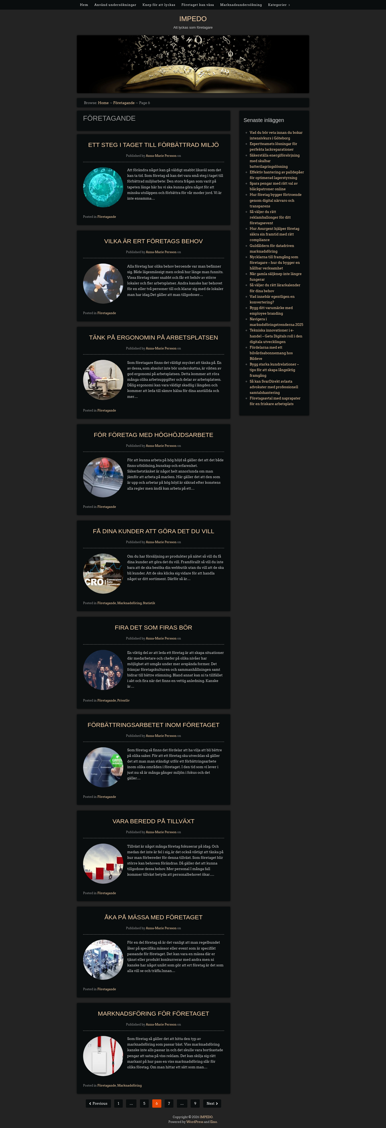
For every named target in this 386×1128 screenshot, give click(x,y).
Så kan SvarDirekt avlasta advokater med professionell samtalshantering (274, 387)
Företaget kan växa (197, 5)
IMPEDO (193, 19)
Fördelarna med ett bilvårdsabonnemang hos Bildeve (271, 353)
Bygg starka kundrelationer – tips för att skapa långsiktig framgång (274, 370)
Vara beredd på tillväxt (154, 821)
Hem (84, 5)
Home (103, 103)
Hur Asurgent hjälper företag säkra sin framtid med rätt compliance (274, 234)
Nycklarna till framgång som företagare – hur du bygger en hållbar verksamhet (275, 262)
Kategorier (277, 5)
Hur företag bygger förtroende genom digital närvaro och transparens (276, 200)
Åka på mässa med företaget (154, 917)
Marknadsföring (129, 603)
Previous (99, 1104)
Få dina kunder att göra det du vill (153, 531)
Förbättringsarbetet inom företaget (154, 724)
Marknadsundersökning (241, 5)
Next (211, 1104)
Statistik (149, 603)
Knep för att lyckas (159, 5)
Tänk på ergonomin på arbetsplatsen (153, 337)
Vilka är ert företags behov (153, 241)
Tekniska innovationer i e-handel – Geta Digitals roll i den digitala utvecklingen (276, 336)
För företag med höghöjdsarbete (153, 434)
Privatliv (123, 700)
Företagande (124, 103)
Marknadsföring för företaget (153, 1013)
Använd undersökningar (115, 5)
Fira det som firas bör (153, 627)
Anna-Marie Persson (161, 156)
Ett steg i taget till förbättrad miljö (153, 144)
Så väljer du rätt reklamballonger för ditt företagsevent (270, 217)
